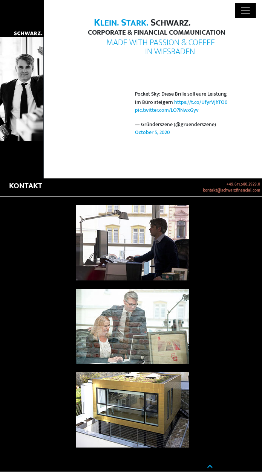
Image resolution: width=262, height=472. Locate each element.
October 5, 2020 (152, 132)
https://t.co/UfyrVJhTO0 (201, 102)
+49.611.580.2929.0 (243, 184)
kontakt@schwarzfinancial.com (231, 190)
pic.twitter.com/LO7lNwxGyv (167, 110)
